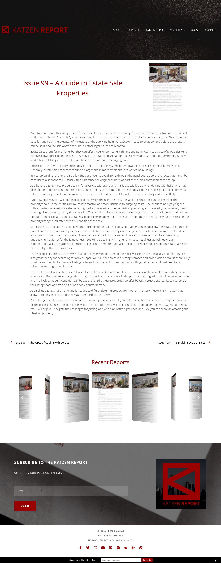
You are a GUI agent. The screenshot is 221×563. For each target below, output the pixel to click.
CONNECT (211, 30)
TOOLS (195, 30)
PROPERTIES (133, 30)
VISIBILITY (177, 30)
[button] (22, 397)
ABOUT (117, 30)
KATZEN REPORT (155, 30)
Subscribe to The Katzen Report (83, 560)
